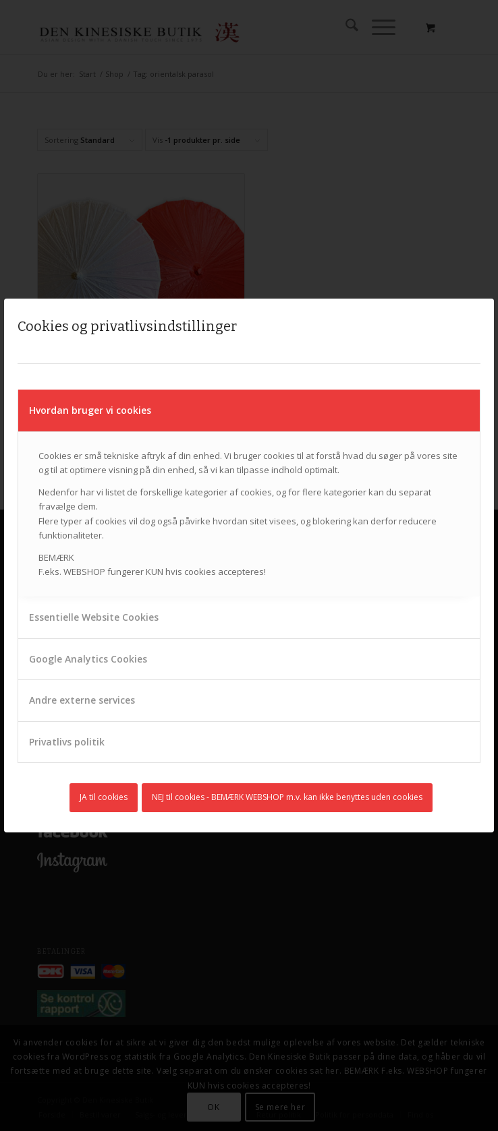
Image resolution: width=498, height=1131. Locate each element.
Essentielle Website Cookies (94, 617)
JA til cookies (104, 797)
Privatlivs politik (67, 741)
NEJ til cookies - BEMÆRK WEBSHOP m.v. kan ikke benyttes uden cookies (287, 797)
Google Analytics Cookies (88, 658)
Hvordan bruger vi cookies (90, 410)
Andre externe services (82, 700)
